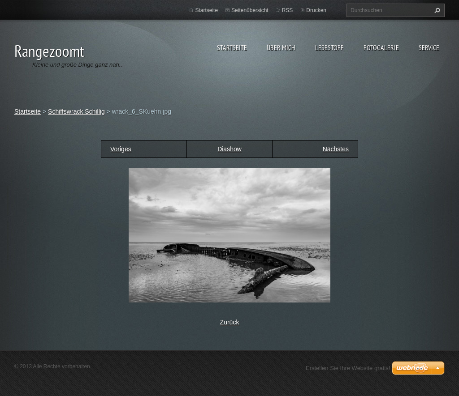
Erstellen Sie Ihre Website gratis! (348, 368)
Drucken (316, 10)
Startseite (232, 47)
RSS (287, 10)
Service (429, 47)
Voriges (120, 149)
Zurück (229, 322)
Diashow (229, 149)
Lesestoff (329, 47)
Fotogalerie (381, 47)
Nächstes (336, 149)
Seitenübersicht (249, 10)
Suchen (436, 10)
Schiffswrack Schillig (76, 111)
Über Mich (281, 47)
